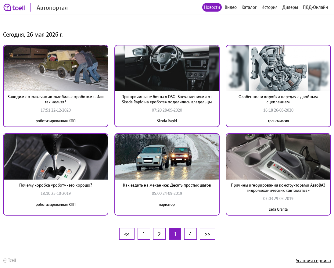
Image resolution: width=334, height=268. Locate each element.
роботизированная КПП (56, 121)
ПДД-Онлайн (315, 7)
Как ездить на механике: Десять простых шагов (167, 185)
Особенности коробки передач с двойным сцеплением (278, 99)
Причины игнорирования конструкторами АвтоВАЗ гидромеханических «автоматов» (278, 188)
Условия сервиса (313, 260)
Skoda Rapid (167, 121)
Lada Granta (278, 209)
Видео (231, 7)
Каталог (249, 7)
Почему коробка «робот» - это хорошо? (55, 185)
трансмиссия (278, 121)
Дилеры (290, 7)
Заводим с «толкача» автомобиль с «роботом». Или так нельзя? (56, 99)
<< (127, 233)
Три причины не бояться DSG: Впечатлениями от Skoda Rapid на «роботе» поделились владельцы (167, 99)
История (269, 7)
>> (207, 233)
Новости (212, 7)
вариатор (167, 204)
